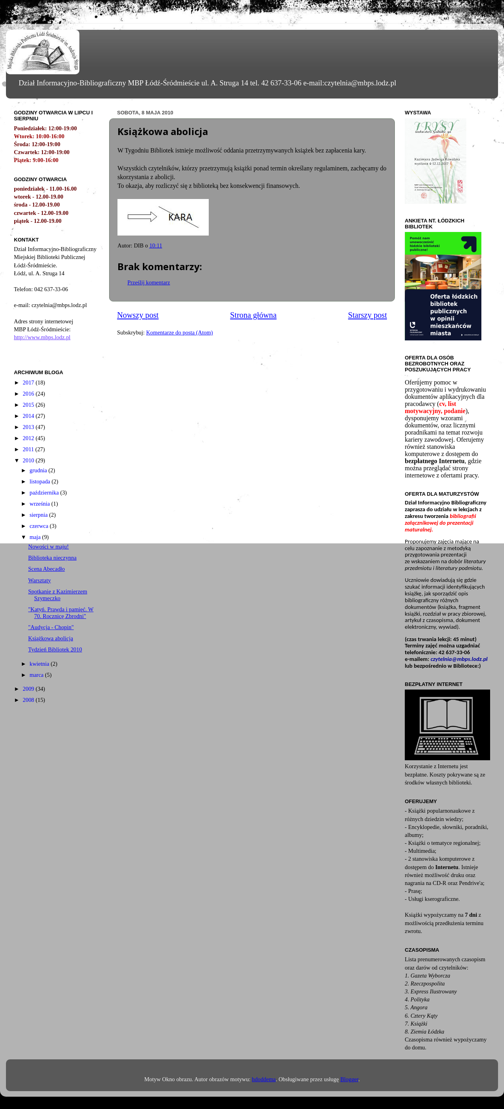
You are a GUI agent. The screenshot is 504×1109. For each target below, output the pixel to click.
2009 (29, 689)
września (41, 503)
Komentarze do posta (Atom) (179, 332)
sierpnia (39, 515)
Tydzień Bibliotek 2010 (55, 649)
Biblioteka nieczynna (52, 557)
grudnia (39, 470)
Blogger (349, 1079)
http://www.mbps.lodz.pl (42, 337)
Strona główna (253, 315)
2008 (29, 700)
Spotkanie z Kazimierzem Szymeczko (57, 594)
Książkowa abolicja (50, 638)
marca (37, 675)
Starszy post (367, 315)
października (45, 492)
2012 (29, 438)
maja (36, 537)
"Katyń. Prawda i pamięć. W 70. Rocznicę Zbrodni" (61, 612)
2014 (29, 416)
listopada (41, 481)
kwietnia (40, 664)
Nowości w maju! (48, 546)
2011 (29, 449)
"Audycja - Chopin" (51, 627)
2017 (29, 382)
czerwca (40, 526)
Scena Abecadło (46, 569)
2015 (29, 405)
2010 (29, 460)
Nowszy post (138, 315)
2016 (29, 393)
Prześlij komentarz (148, 282)
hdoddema (264, 1079)
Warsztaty (39, 580)
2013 (29, 427)
